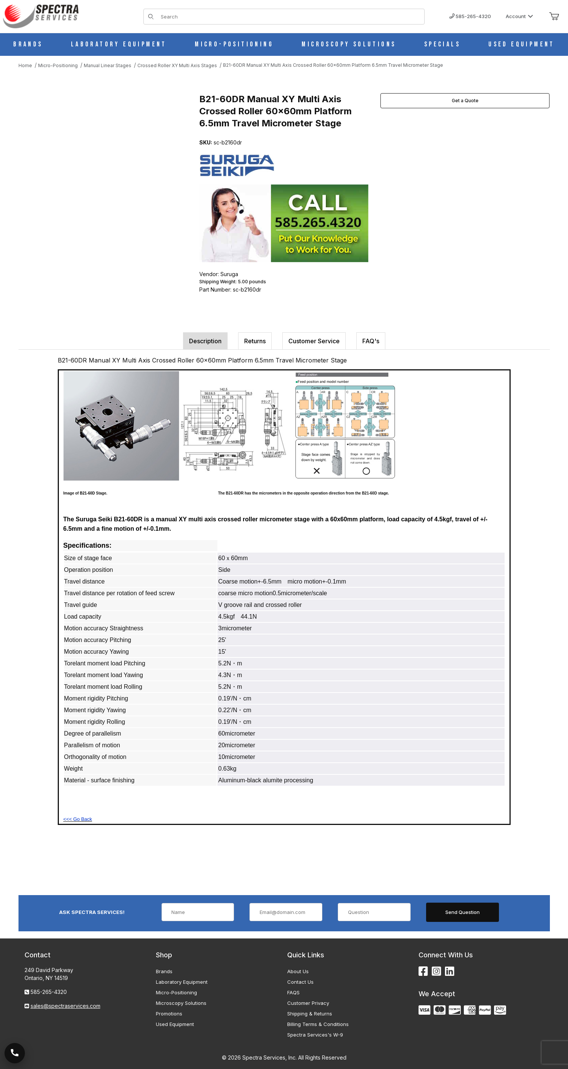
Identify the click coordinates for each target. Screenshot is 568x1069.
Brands (164, 971)
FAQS (293, 992)
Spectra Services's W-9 (315, 1035)
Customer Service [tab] (314, 341)
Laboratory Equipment (182, 982)
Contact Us (300, 982)
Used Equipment (175, 1024)
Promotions (169, 1014)
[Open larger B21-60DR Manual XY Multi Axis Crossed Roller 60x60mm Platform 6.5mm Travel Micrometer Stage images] (101, 168)
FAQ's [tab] (370, 341)
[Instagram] (436, 971)
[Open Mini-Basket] (554, 17)
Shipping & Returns (309, 1014)
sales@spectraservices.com (65, 1006)
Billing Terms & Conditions (318, 1024)
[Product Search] (290, 16)
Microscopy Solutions (181, 1003)
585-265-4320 (470, 16)
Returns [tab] (255, 341)
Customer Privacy (308, 1003)
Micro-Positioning (176, 992)
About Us (298, 971)
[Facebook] (423, 971)
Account (519, 16)
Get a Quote (465, 100)
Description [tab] (205, 341)
